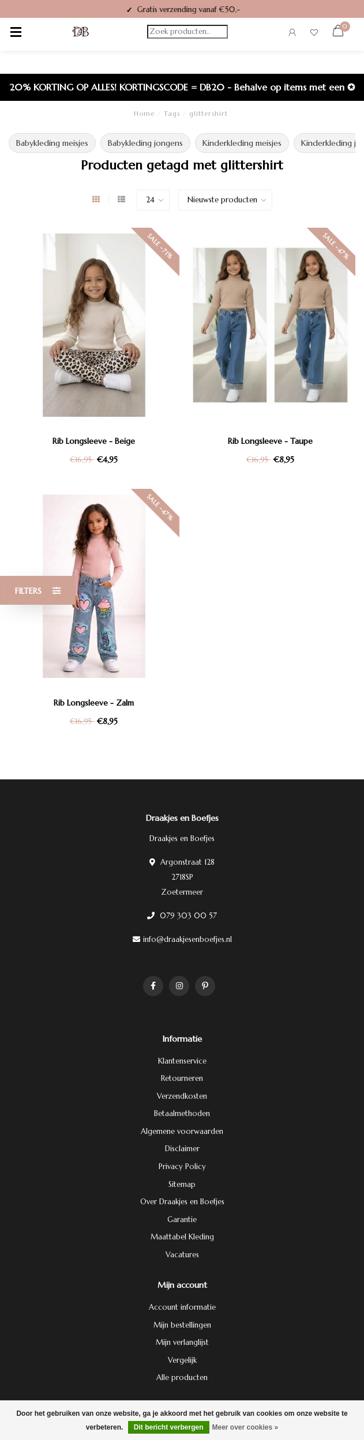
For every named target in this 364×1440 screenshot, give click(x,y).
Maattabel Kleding (182, 1237)
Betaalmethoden (182, 1113)
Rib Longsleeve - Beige (93, 441)
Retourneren (182, 1078)
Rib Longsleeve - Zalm (94, 703)
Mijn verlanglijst (182, 1342)
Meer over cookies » (245, 1427)
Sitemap (182, 1184)
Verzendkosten (182, 1096)
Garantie (182, 1219)
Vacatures (182, 1255)
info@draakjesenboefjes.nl (187, 939)
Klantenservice (182, 1061)
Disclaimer (182, 1148)
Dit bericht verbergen (169, 1427)
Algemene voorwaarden (182, 1131)
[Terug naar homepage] (80, 31)
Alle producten (182, 1377)
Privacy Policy (182, 1166)
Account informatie (182, 1307)
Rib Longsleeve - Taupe (270, 441)
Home (144, 114)
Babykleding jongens (145, 143)
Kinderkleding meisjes (242, 143)
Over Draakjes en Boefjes (182, 1202)
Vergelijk (182, 1360)
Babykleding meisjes (52, 143)
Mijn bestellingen (182, 1325)
